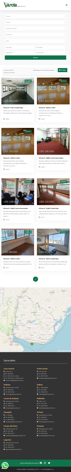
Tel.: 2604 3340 (43, 375)
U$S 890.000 (11, 101)
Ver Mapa (62, 64)
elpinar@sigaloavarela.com (46, 423)
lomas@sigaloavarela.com (12, 409)
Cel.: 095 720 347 (9, 435)
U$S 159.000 (11, 202)
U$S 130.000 (46, 202)
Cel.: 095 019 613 (9, 421)
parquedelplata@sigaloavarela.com (15, 437)
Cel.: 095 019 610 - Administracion (14, 380)
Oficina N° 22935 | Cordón (11, 158)
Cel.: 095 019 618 (43, 435)
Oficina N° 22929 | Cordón (47, 108)
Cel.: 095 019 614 (9, 449)
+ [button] (2, 289)
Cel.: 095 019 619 (43, 393)
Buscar (35, 57)
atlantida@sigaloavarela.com (47, 409)
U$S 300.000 (46, 101)
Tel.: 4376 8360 (43, 391)
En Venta (28, 81)
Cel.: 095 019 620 (43, 407)
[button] (35, 16)
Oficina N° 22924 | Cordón (11, 259)
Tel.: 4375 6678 (9, 432)
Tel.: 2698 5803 (43, 419)
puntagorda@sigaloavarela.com (48, 380)
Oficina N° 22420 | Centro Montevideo (15, 208)
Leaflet (59, 351)
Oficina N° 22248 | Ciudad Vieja (49, 208)
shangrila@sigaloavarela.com (13, 423)
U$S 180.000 (46, 151)
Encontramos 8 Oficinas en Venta (9, 65)
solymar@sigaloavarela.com (13, 396)
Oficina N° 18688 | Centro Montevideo (51, 158)
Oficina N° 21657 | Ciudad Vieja (49, 259)
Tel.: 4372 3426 (43, 405)
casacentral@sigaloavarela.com (14, 382)
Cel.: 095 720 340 (43, 377)
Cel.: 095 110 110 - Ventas (12, 377)
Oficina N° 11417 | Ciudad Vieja (13, 108)
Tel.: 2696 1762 (9, 391)
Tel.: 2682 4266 (9, 446)
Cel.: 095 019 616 (9, 407)
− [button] (2, 292)
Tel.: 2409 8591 (9, 375)
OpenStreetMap (67, 351)
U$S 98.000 (10, 252)
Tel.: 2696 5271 (9, 405)
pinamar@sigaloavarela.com (47, 437)
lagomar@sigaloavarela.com (13, 451)
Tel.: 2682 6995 (9, 419)
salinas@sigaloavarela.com (46, 396)
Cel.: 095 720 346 (9, 393)
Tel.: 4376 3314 (43, 432)
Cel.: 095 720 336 (43, 421)
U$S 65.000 (46, 252)
